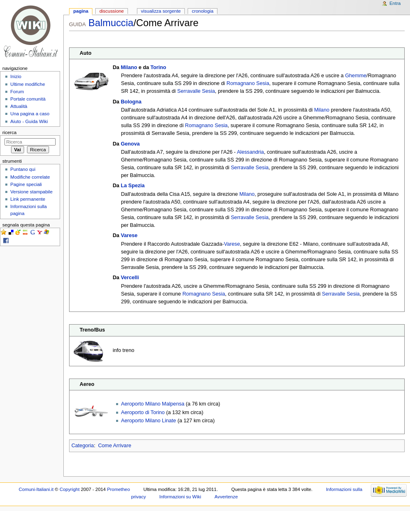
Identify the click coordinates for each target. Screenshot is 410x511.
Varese (129, 235)
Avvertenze (226, 496)
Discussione (111, 11)
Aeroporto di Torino (143, 412)
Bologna (131, 102)
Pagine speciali (26, 184)
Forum (17, 91)
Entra (395, 3)
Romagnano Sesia (247, 83)
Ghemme (355, 75)
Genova (130, 144)
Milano (129, 67)
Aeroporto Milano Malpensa (152, 404)
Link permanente (27, 199)
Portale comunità (27, 98)
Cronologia (202, 11)
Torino (158, 67)
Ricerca (9, 132)
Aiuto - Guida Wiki (29, 121)
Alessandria (250, 152)
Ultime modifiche (27, 84)
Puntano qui (22, 169)
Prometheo (118, 489)
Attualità (18, 106)
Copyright (70, 489)
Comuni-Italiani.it (36, 489)
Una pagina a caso (29, 113)
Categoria (83, 445)
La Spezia (133, 185)
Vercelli (130, 277)
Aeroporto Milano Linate (148, 421)
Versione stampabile (31, 191)
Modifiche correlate (30, 177)
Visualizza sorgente (161, 11)
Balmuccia (110, 22)
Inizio (15, 76)
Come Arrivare (114, 445)
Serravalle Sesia (196, 91)
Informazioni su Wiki (180, 496)
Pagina (80, 11)
